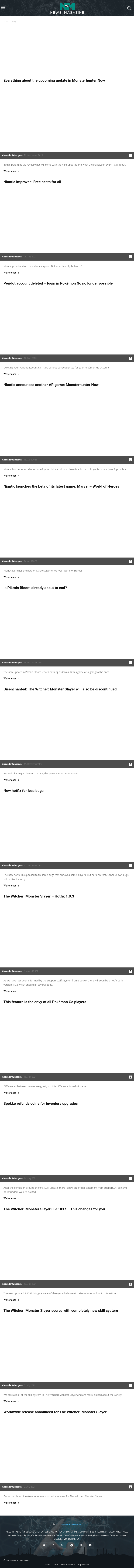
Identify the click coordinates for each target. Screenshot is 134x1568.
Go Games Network (71, 1524)
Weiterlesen (11, 171)
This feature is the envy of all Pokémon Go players (45, 1002)
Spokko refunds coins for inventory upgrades (41, 1103)
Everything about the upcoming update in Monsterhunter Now (54, 80)
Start (6, 21)
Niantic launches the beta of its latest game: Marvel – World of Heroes (61, 486)
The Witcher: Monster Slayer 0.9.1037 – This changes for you (54, 1209)
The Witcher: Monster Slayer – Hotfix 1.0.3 (39, 896)
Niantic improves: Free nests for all (32, 182)
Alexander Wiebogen (12, 155)
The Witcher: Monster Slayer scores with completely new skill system (61, 1310)
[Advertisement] (67, 51)
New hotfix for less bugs (24, 791)
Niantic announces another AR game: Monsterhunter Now (51, 385)
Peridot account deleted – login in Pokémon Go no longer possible (58, 283)
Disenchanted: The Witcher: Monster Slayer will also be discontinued (60, 689)
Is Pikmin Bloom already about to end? (35, 588)
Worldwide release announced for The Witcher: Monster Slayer (55, 1412)
